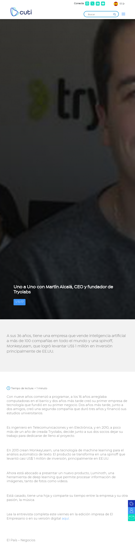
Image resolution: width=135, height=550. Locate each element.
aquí (65, 518)
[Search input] (99, 14)
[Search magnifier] (114, 14)
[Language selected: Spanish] (119, 3)
